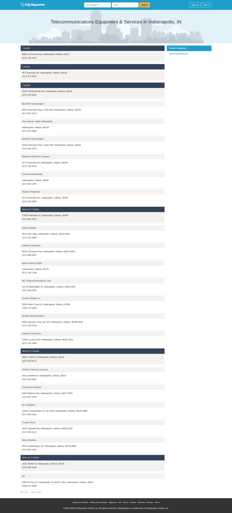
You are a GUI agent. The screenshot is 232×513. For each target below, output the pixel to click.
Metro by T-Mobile (30, 209)
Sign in (206, 5)
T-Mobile (26, 48)
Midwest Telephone (31, 192)
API (119, 502)
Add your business (80, 502)
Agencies (113, 502)
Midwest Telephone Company (36, 156)
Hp (23, 476)
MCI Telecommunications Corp (36, 281)
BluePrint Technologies (33, 104)
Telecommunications (178, 54)
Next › (33, 492)
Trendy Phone (28, 422)
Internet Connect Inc (31, 333)
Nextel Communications (33, 316)
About (125, 502)
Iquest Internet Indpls (32, 263)
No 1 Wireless (28, 405)
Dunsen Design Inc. (31, 298)
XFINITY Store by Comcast (35, 369)
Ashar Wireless (29, 228)
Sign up (194, 5)
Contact (133, 502)
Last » (39, 492)
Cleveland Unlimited (31, 387)
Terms (156, 502)
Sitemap (141, 502)
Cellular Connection (31, 245)
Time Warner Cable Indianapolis (37, 121)
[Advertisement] (189, 77)
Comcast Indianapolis (32, 174)
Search (144, 5)
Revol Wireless (29, 440)
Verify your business (98, 502)
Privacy (149, 502)
